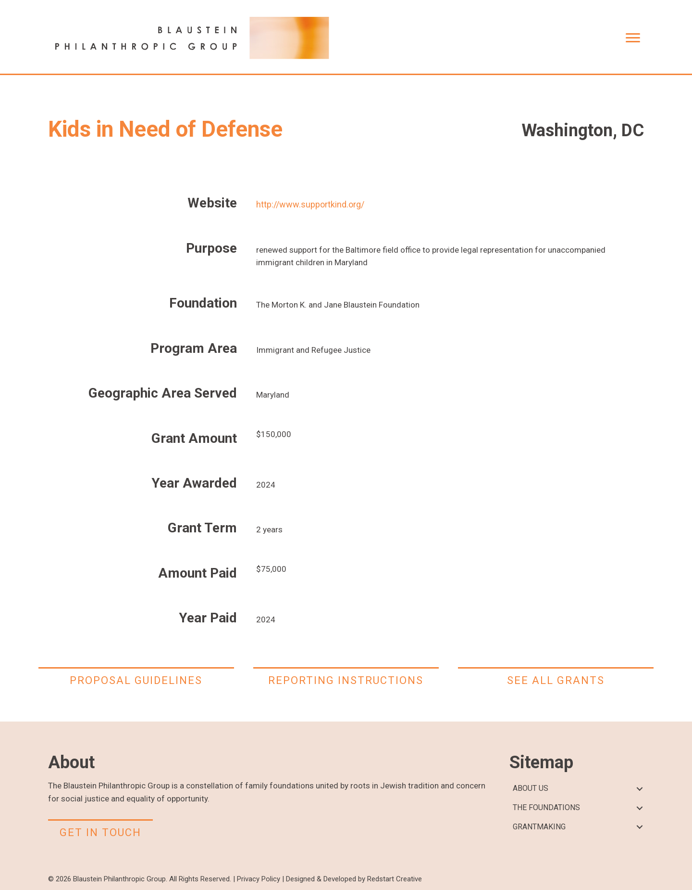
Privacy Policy (258, 879)
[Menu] (633, 38)
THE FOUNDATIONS (546, 807)
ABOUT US (530, 788)
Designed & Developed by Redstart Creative (354, 879)
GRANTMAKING (539, 826)
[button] (639, 788)
